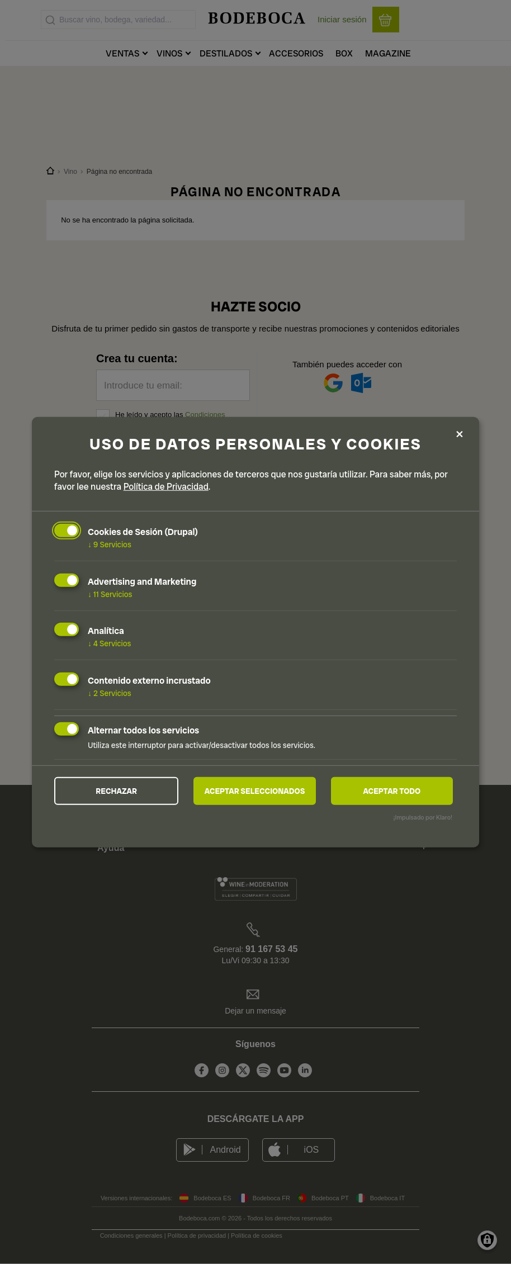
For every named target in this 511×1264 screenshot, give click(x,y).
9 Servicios (109, 544)
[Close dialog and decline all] (459, 435)
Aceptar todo (391, 791)
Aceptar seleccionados (255, 791)
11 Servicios (110, 593)
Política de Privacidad (166, 487)
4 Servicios (109, 643)
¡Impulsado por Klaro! (423, 817)
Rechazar (116, 791)
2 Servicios (109, 693)
